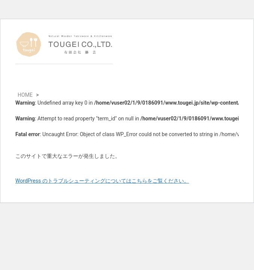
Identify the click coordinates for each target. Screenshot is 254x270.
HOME (25, 95)
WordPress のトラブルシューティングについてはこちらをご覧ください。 (102, 181)
